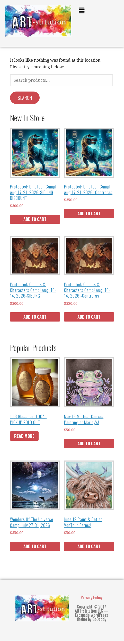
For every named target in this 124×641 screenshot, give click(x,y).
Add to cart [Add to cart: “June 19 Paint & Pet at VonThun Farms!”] (89, 546)
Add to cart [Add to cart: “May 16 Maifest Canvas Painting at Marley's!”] (89, 443)
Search (25, 97)
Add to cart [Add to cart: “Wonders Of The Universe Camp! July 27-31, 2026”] (35, 546)
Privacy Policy (91, 597)
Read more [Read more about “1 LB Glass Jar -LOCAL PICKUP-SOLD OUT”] (24, 436)
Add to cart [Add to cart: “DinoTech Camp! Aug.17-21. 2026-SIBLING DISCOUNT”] (35, 219)
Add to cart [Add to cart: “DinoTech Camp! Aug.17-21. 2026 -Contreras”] (89, 213)
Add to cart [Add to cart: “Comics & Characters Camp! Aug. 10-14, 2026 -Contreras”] (89, 317)
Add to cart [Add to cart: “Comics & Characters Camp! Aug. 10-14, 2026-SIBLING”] (35, 317)
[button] (97, 11)
